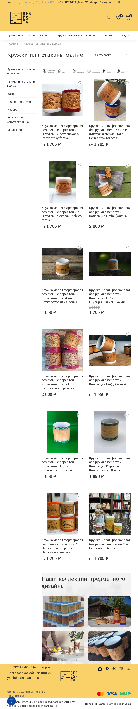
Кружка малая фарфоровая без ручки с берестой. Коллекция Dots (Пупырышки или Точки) (109, 296)
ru (119, 2)
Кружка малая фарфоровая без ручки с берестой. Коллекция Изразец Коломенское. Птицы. (62, 464)
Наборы (12, 109)
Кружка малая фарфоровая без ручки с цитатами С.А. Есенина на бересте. (109, 544)
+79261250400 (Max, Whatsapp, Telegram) (86, 2)
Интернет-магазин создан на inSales (108, 703)
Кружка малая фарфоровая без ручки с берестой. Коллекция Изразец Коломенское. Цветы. (109, 464)
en (129, 2)
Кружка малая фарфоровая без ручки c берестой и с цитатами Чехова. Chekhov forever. (62, 214)
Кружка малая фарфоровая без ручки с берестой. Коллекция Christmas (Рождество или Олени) (62, 296)
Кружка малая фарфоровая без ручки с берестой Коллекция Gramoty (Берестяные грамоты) (62, 382)
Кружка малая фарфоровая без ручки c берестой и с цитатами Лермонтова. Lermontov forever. (109, 132)
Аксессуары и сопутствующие (18, 119)
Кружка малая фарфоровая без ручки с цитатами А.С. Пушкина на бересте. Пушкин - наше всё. (62, 546)
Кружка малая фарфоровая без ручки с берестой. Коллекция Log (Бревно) (109, 380)
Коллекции (14, 129)
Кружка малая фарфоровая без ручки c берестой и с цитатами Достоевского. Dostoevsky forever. (62, 132)
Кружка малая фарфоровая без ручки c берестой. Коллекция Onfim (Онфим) (109, 212)
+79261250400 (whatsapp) (30, 667)
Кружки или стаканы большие (27, 35)
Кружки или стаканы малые (76, 35)
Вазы (108, 35)
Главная (12, 43)
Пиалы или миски (19, 101)
